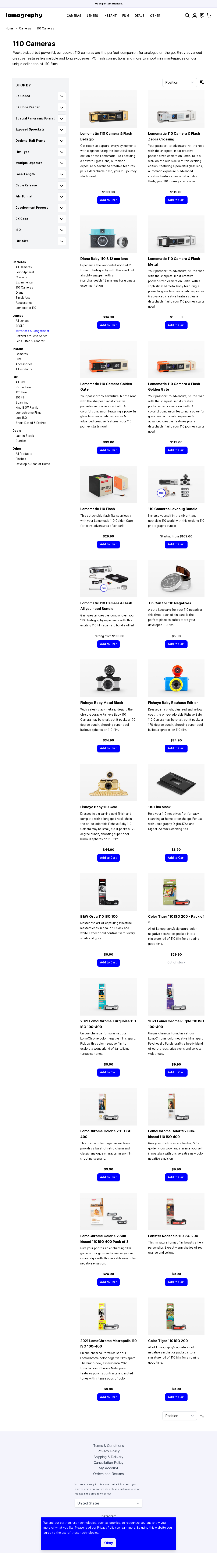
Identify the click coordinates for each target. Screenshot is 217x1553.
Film (125, 15)
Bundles (21, 441)
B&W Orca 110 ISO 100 (99, 916)
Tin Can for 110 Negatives (169, 603)
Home (10, 28)
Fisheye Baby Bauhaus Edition (173, 703)
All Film (20, 382)
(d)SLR (20, 326)
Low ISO (21, 417)
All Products (24, 369)
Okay (108, 1543)
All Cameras (24, 267)
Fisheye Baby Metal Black (101, 703)
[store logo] (24, 15)
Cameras (74, 15)
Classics (21, 277)
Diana (20, 292)
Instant (110, 15)
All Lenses (22, 320)
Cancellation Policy (109, 1462)
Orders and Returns (108, 1474)
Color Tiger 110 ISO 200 (168, 1341)
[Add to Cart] (108, 200)
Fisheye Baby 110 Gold (98, 807)
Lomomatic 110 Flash (97, 509)
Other (155, 15)
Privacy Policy (108, 1451)
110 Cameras (24, 287)
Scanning (22, 402)
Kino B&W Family (27, 407)
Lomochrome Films (28, 412)
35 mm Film (23, 387)
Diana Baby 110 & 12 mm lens (104, 259)
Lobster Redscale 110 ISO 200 (173, 1236)
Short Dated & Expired (31, 423)
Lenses (92, 15)
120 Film (21, 392)
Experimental (24, 282)
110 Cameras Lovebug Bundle (172, 509)
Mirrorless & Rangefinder (32, 331)
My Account (108, 1468)
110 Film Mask (159, 807)
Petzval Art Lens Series (31, 336)
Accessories (24, 302)
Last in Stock (25, 435)
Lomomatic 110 (26, 307)
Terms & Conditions (108, 1445)
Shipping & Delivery (108, 1457)
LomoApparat (25, 272)
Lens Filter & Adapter (30, 341)
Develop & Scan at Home (33, 464)
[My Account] (194, 15)
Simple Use (23, 297)
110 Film (21, 397)
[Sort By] (180, 82)
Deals (139, 15)
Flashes (21, 459)
